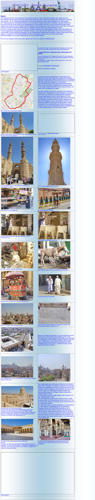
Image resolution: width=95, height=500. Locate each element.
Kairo (61, 76)
